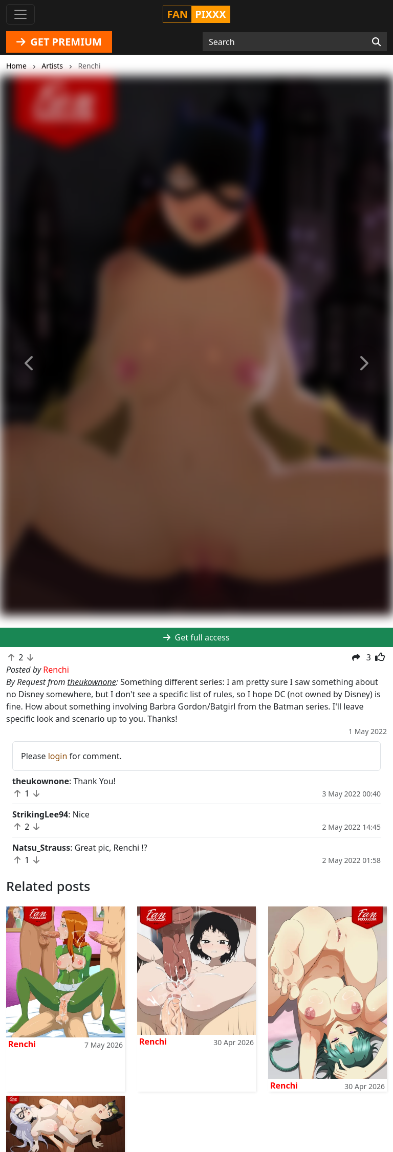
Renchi (22, 1044)
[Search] (376, 42)
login (58, 756)
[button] (29, 363)
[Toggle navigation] (20, 14)
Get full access (196, 637)
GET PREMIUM (59, 42)
